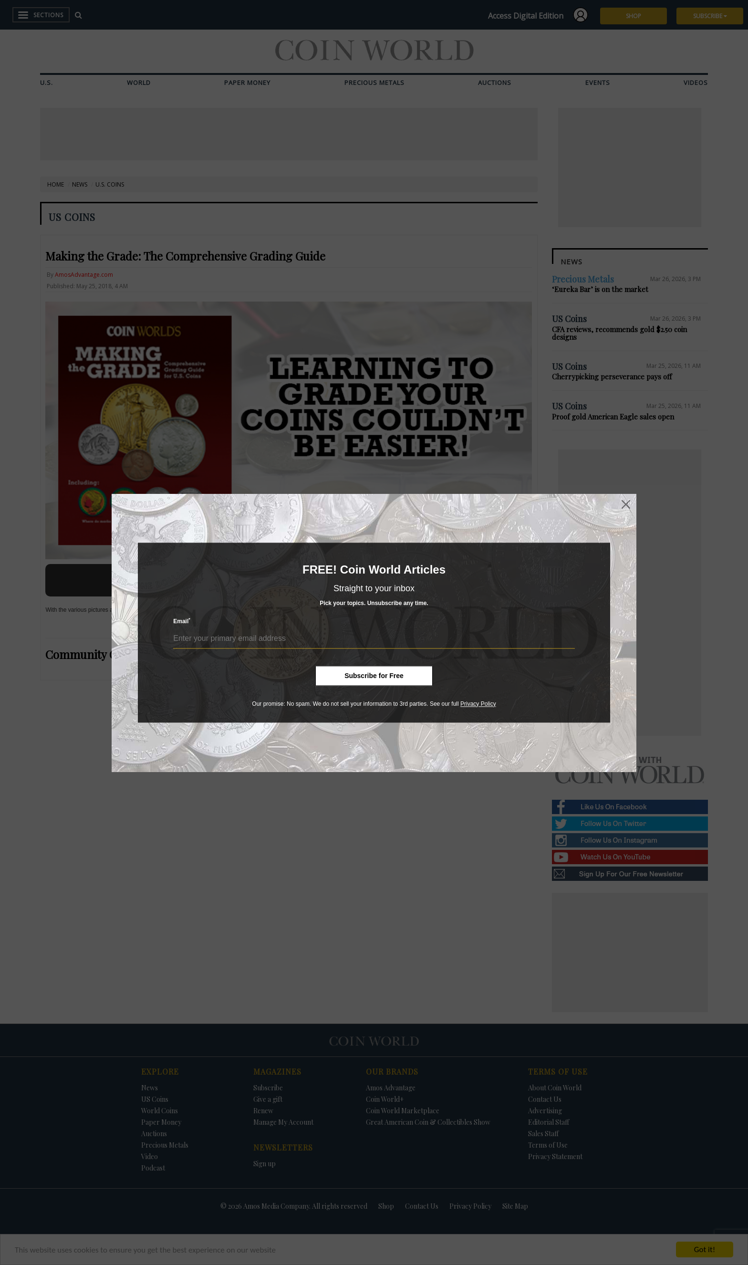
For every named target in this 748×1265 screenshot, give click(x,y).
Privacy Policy (478, 703)
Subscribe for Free (374, 676)
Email (181, 621)
